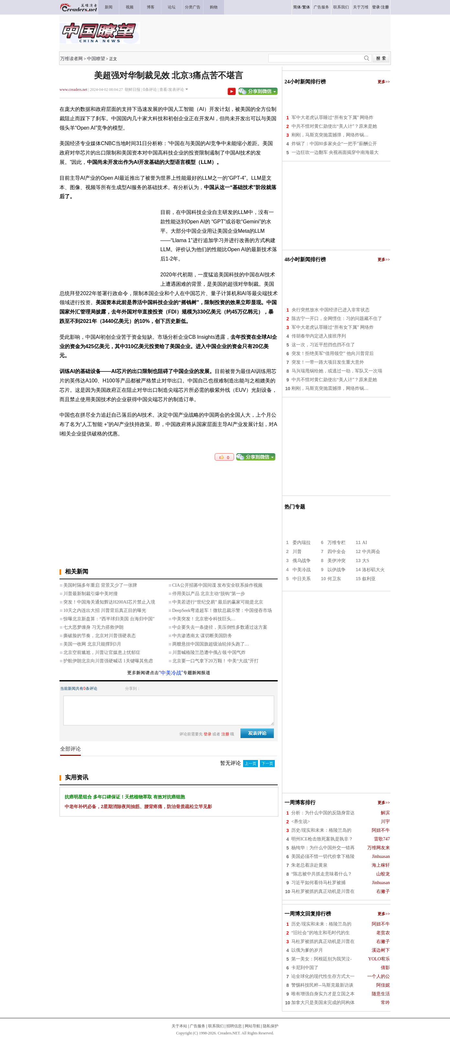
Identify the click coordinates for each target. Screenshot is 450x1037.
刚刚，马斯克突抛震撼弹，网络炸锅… (330, 135)
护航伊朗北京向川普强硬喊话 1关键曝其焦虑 (108, 660)
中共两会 (371, 551)
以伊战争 (336, 569)
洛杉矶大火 (373, 569)
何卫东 (334, 578)
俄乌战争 (302, 560)
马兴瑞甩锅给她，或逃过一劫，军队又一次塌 (337, 371)
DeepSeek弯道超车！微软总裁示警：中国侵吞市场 (222, 610)
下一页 (267, 763)
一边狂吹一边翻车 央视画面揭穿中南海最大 (335, 152)
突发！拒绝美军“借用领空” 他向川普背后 (333, 353)
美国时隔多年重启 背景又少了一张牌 (100, 585)
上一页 (250, 763)
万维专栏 (336, 542)
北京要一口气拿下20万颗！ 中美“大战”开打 (215, 660)
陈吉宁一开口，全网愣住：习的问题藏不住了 (337, 318)
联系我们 (216, 1026)
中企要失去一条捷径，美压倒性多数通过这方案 (219, 627)
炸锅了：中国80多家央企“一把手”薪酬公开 (334, 143)
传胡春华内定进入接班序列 (319, 336)
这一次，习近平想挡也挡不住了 (323, 344)
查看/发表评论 (171, 89)
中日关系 (302, 578)
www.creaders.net (73, 89)
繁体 (306, 7)
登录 (376, 7)
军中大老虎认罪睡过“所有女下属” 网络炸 (333, 117)
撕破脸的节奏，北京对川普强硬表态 (99, 635)
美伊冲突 (336, 560)
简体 (297, 7)
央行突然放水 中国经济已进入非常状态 (331, 309)
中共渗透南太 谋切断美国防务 (202, 635)
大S (365, 560)
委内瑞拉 (302, 542)
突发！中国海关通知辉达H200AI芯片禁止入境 (109, 602)
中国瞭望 (96, 58)
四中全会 (336, 551)
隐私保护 (270, 1026)
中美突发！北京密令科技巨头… (204, 618)
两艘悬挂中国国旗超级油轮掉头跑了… (210, 644)
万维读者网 (71, 58)
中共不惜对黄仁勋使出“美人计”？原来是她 (334, 126)
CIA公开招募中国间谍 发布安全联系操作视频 (217, 585)
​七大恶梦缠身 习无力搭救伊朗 (93, 627)
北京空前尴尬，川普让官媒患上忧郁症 (101, 652)
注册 (385, 7)
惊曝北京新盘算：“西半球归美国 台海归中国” (109, 618)
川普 (297, 551)
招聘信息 (234, 1026)
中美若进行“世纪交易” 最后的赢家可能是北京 (217, 602)
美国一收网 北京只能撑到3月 (92, 644)
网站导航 (252, 1026)
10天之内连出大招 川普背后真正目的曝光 (104, 610)
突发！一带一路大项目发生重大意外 (328, 362)
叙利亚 (369, 578)
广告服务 (197, 1026)
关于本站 (179, 1026)
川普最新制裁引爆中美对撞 (90, 593)
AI (364, 542)
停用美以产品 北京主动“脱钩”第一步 (208, 593)
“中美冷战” (171, 673)
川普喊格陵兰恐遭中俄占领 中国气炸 (209, 652)
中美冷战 (302, 569)
